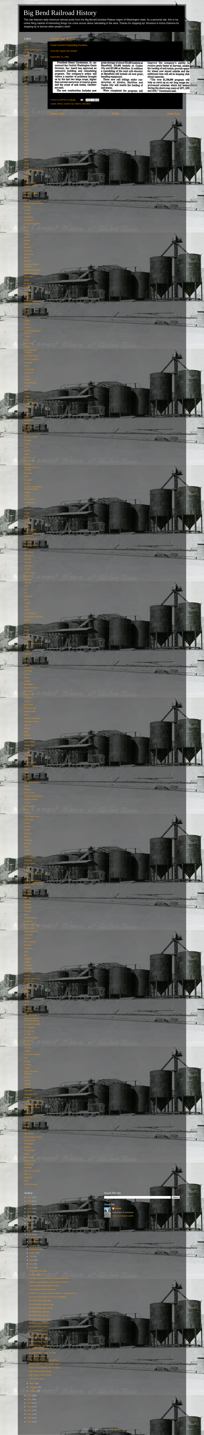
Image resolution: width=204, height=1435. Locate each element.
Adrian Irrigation (31, 186)
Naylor (27, 776)
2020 (29, 1220)
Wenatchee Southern (33, 1137)
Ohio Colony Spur (31, 816)
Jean (26, 606)
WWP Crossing (30, 1184)
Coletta (27, 347)
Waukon (27, 1120)
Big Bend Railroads (32, 270)
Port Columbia (30, 857)
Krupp (26, 630)
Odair (26, 809)
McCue (27, 701)
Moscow (27, 759)
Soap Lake (28, 1012)
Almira (60, 104)
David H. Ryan (30, 403)
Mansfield (86, 104)
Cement (27, 327)
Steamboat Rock (31, 1038)
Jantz (26, 600)
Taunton (27, 1048)
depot (26, 417)
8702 (26, 154)
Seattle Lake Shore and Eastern (32, 980)
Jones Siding (29, 613)
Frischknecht (29, 503)
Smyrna (27, 1008)
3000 (26, 76)
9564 (26, 167)
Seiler (26, 984)
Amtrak (27, 210)
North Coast (29, 793)
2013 (29, 1403)
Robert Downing (31, 925)
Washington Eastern (32, 1104)
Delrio (26, 410)
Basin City (28, 251)
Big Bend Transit (31, 273)
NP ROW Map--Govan (38, 1338)
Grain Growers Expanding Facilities (44, 1286)
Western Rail (29, 1140)
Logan (27, 664)
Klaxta (27, 620)
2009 (29, 1418)
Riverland (28, 921)
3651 (26, 103)
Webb (26, 1127)
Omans (27, 823)
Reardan (28, 894)
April (31, 1268)
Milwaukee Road (31, 721)
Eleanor (27, 457)
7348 (26, 140)
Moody (27, 748)
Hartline (78, 104)
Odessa (27, 813)
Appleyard (28, 220)
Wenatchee (29, 1133)
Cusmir (27, 386)
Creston (27, 379)
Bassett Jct (29, 254)
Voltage (27, 1084)
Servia (27, 991)
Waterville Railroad (32, 1117)
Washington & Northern (34, 1101)
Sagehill (27, 959)
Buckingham (29, 300)
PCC (26, 847)
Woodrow (28, 1177)
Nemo (26, 786)
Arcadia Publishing (32, 224)
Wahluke (28, 1091)
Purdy (26, 870)
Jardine (27, 603)
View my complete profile (122, 1216)
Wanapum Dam (30, 1094)
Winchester (29, 1164)
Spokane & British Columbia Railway (32, 1019)
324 (25, 86)
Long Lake (28, 667)
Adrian (27, 180)
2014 (29, 1399)
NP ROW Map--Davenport (40, 1319)
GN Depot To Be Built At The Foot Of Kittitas (47, 1297)
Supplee (27, 1044)
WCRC (27, 1123)
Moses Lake (29, 765)
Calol (26, 310)
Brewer (27, 290)
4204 (26, 123)
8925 (26, 160)
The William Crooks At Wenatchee (43, 1360)
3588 (26, 99)
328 (25, 89)
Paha (26, 837)
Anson (27, 213)
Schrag (27, 975)
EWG (26, 477)
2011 (29, 1410)
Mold (26, 732)
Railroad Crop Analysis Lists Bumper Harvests (48, 1282)
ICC (25, 589)
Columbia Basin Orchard (31, 351)
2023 (29, 1208)
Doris (26, 434)
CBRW (27, 321)
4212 (26, 126)
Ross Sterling (30, 942)
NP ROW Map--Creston (39, 1330)
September (34, 1249)
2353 (26, 59)
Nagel (26, 772)
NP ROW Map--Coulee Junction (42, 1353)
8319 (26, 150)
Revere (27, 911)
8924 (26, 157)
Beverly (27, 261)
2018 (29, 1227)
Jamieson (28, 596)
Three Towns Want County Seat (42, 1289)
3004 (26, 79)
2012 (29, 1407)
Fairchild (27, 480)
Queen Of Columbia (32, 874)
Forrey (27, 496)
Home (115, 113)
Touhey (27, 1061)
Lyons (26, 674)
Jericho (27, 610)
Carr (26, 317)
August (32, 1253)
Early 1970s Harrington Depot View (44, 1364)
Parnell (27, 843)
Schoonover (29, 972)
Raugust (27, 891)
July (31, 1256)
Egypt (26, 454)
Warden (27, 1097)
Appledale (28, 217)
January (33, 1391)
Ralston (27, 887)
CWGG (27, 393)
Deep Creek (29, 406)
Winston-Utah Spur (32, 1171)
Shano (27, 998)
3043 (26, 82)
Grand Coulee (30, 530)
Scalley (27, 962)
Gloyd (26, 519)
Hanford (27, 559)
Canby (27, 314)
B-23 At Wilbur (35, 1274)
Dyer (26, 447)
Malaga (27, 681)
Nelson (27, 779)
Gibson (27, 516)
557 (25, 137)
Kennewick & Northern (33, 617)
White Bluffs (29, 1150)
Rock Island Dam (31, 931)
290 (25, 72)
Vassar (27, 1077)
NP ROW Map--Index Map (40, 1301)
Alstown (27, 207)
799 (25, 143)
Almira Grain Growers (33, 203)
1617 (26, 43)
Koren (26, 627)
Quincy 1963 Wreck (32, 881)
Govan (27, 526)
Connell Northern (31, 359)
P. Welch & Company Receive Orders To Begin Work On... (53, 1293)
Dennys (27, 413)
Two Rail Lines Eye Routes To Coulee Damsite (49, 1278)
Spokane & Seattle (32, 1024)
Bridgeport (28, 294)
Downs (27, 444)
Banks (27, 244)
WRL (26, 1181)
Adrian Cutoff (29, 183)
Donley (27, 430)
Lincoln (27, 657)
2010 (29, 1414)
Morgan (27, 752)
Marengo (28, 691)
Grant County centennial (30, 534)
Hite (26, 586)
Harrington (28, 566)
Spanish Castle (30, 1015)
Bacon (27, 237)
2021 (29, 1216)
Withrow (27, 1174)
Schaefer (28, 965)
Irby (25, 593)
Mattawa (27, 698)
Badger (27, 240)
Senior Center (30, 988)
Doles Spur (29, 427)
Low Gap (28, 671)
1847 (26, 46)
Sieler (26, 1001)
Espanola (28, 473)
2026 (29, 1197)
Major (26, 677)
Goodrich (28, 523)
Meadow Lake (30, 708)
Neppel (27, 789)
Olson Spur (29, 820)
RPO (26, 952)
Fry (25, 506)
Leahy (26, 650)
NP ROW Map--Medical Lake (41, 1304)
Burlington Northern (32, 304)
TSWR (27, 1068)
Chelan (27, 336)
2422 (26, 62)
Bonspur (27, 283)
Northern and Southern (34, 796)
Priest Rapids (30, 864)
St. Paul (27, 1034)
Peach (27, 850)
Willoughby (29, 1157)
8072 (26, 147)
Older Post (173, 113)
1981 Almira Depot (37, 1379)
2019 (29, 1223)
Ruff (26, 955)
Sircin (26, 1005)
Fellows (27, 492)
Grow (26, 549)
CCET (26, 324)
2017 (29, 1231)
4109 (26, 120)
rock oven (28, 935)
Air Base (27, 190)
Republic (28, 908)
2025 (29, 1201)
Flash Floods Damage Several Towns (45, 1368)
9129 (26, 164)
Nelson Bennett (30, 782)
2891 (26, 69)
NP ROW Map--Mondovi (39, 1315)
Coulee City (68, 104)
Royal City (28, 948)
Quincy (27, 877)
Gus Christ (28, 552)
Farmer (27, 483)
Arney (26, 227)
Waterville (28, 1113)
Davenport (28, 400)
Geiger (27, 513)
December (34, 1238)
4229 (26, 133)
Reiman (27, 901)
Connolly (28, 363)
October (33, 1245)
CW (25, 390)
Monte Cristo (29, 742)
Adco (26, 176)
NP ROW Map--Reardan (39, 1312)
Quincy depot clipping (33, 884)
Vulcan (27, 1087)
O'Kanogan (29, 806)
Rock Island (29, 928)
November (34, 1242)
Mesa (26, 715)
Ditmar (27, 423)
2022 (29, 1212)
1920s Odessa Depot (38, 1271)
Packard (27, 833)
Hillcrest (27, 583)
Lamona (27, 640)
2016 (29, 1234)
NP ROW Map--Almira (38, 1342)
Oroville (27, 826)
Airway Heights (30, 193)
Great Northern (30, 545)
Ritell (26, 914)
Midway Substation (32, 718)
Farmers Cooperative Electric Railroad (33, 488)
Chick (26, 340)
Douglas (27, 440)
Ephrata (27, 464)
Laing (26, 633)
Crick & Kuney (30, 383)
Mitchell (27, 725)
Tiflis (26, 1058)
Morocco (28, 755)
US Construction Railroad (31, 1072)
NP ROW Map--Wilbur (38, 1334)
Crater (27, 376)
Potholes (28, 860)
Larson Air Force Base (33, 644)
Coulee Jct (28, 373)
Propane (27, 867)
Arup (26, 230)
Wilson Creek (30, 1161)
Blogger (117, 1429)
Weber (27, 1130)
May (31, 1264)
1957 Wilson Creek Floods (40, 1371)
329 (25, 93)
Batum (27, 257)
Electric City (29, 461)
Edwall (27, 450)
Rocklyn (27, 938)
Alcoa (26, 196)
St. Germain (29, 1031)
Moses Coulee (30, 762)
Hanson (27, 562)
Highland (28, 576)
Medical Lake (30, 711)
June (31, 1260)
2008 (29, 1422)
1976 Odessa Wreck (37, 1356)
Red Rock (28, 898)
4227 (26, 130)
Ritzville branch (30, 918)
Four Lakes (29, 499)
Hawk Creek (29, 573)
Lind (26, 661)
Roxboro (27, 945)
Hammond (28, 556)
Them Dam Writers (32, 1054)
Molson (27, 735)
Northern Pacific (31, 799)
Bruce (26, 297)
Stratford (28, 1041)
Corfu (26, 366)
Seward (27, 995)
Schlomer (28, 969)
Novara (27, 803)
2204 (26, 55)
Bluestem (28, 277)
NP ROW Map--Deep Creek (41, 1308)
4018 (26, 116)
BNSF (26, 280)
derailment (28, 420)
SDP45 (118, 1208)
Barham (27, 247)
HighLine (28, 579)
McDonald (28, 704)
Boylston (28, 287)
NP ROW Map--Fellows (39, 1327)
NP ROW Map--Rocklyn (39, 1323)
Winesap (28, 1167)
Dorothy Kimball (31, 437)
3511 (26, 96)
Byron (26, 307)
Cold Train (28, 343)
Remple (27, 904)
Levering (28, 654)
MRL (26, 769)
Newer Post (57, 113)
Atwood (27, 234)
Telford (27, 1051)
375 (25, 106)
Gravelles (28, 542)
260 (25, 65)
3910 (26, 113)
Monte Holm (29, 745)
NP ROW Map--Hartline (39, 1349)
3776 (26, 110)
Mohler (27, 728)
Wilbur (27, 1154)
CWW (26, 396)
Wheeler (27, 1147)
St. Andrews (29, 1027)
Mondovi (27, 738)
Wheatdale (28, 1144)
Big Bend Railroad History (60, 12)
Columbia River (30, 356)
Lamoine (28, 637)
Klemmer (28, 623)
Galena (27, 509)
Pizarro (27, 853)
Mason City (29, 694)
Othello (27, 830)
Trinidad (27, 1065)
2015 (29, 1396)
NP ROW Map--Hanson (39, 1345)
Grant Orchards (30, 539)
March (32, 1383)
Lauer (26, 647)
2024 (29, 1205)
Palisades (28, 840)
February (33, 1387)
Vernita (27, 1080)
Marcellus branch (31, 688)
